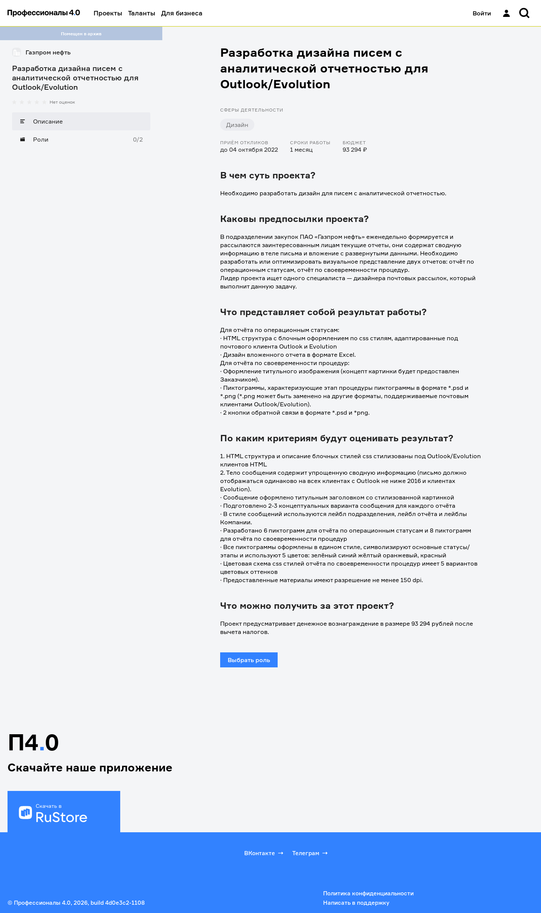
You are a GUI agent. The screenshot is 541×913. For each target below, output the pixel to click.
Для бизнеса (181, 13)
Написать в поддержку (356, 902)
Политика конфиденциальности (368, 893)
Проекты (108, 13)
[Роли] (81, 139)
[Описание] (81, 121)
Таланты (141, 13)
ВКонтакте (264, 853)
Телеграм (310, 853)
